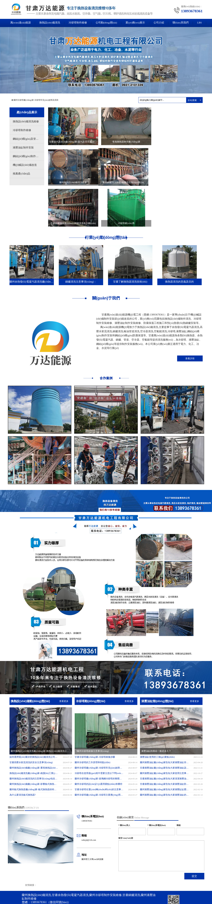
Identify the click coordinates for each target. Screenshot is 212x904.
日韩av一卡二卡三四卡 (179, 897)
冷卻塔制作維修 (76, 22)
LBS (202, 22)
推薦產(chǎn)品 (21, 173)
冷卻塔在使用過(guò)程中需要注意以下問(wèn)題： (99, 731)
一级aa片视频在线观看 (136, 897)
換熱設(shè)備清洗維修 (26, 121)
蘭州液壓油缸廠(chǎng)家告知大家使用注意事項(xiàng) (164, 731)
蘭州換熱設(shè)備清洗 (47, 885)
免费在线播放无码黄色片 (157, 897)
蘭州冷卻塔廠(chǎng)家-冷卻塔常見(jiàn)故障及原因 (36, 100)
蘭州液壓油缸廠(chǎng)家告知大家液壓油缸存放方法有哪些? (164, 721)
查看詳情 (189, 316)
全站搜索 (192, 100)
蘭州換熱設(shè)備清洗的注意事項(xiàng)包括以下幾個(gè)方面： (33, 737)
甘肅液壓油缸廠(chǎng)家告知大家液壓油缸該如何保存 (164, 726)
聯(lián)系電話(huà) (156, 783)
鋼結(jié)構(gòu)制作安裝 (27, 156)
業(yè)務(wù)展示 (136, 22)
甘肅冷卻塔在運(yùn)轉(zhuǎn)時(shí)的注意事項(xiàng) (99, 748)
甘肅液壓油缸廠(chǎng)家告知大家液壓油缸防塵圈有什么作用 (164, 742)
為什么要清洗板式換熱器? (25, 753)
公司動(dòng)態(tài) (106, 22)
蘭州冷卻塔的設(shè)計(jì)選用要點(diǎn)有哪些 (98, 742)
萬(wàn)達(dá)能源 (17, 22)
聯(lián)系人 (124, 783)
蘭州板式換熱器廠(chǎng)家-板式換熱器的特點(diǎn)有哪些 (33, 748)
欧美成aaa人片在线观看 (102, 897)
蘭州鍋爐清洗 (87, 885)
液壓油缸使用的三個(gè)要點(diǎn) (157, 715)
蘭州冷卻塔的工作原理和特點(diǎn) (92, 721)
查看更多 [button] (63, 659)
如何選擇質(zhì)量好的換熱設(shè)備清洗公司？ (33, 715)
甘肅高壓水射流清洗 (68, 885)
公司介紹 (160, 22)
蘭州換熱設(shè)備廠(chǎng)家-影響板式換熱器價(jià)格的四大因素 (33, 742)
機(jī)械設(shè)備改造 (25, 164)
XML (39, 882)
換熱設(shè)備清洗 (47, 22)
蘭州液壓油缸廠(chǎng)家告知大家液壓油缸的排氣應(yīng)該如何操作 (164, 753)
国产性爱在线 (120, 897)
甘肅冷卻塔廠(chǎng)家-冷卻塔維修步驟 (95, 715)
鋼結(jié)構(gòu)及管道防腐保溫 (28, 138)
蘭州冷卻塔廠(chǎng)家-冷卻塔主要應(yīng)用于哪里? (99, 753)
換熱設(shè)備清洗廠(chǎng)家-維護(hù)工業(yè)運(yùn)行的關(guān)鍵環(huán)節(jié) (33, 731)
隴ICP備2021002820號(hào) (76, 882)
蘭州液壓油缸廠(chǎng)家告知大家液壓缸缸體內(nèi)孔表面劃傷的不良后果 (164, 748)
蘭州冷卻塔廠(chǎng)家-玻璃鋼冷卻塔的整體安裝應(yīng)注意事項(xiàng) (99, 737)
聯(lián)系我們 (183, 22)
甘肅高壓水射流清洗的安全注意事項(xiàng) (33, 721)
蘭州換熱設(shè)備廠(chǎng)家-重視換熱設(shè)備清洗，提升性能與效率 (33, 726)
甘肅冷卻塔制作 (102, 885)
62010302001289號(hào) (41, 891)
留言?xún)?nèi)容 (125, 796)
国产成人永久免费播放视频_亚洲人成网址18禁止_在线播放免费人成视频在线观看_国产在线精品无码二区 (46, 897)
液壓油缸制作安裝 (23, 147)
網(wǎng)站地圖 (29, 882)
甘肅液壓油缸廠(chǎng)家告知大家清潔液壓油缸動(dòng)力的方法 (164, 737)
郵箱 (179, 783)
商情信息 (48, 882)
